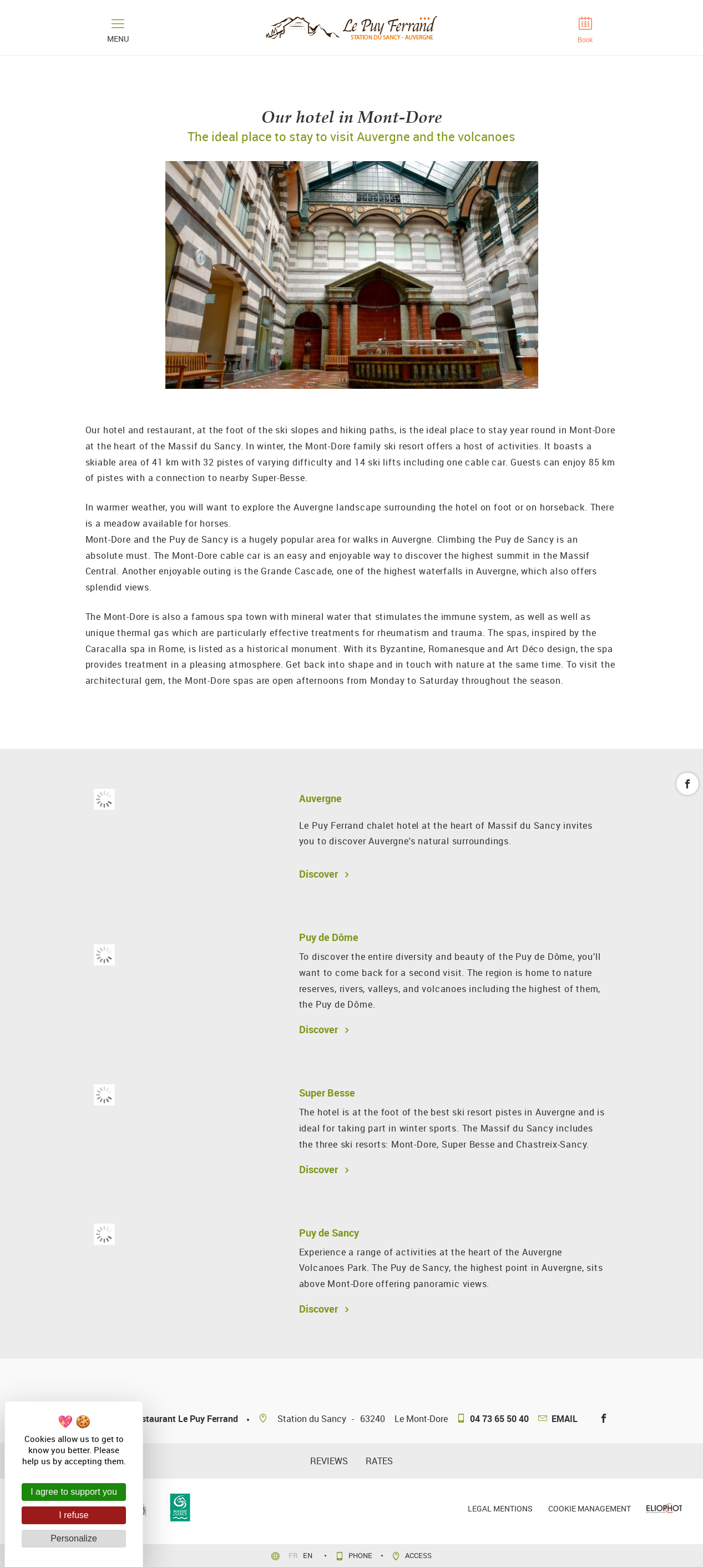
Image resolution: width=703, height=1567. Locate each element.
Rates (379, 1461)
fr (294, 1555)
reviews (329, 1461)
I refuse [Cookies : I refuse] (73, 1515)
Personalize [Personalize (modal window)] (73, 1538)
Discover (322, 873)
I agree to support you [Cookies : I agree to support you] (74, 1491)
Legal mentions (500, 1508)
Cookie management (589, 1508)
